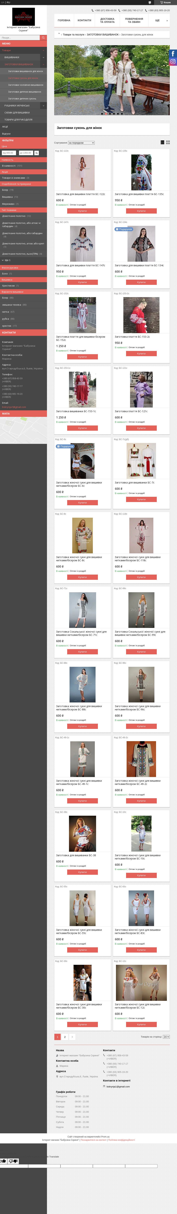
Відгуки (6, 133)
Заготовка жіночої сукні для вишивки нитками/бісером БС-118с (138, 559)
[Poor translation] (13, 1161)
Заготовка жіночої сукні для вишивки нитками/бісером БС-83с (138, 931)
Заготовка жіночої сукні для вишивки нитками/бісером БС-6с (79, 484)
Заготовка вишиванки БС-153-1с (76, 411)
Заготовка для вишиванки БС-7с (134, 482)
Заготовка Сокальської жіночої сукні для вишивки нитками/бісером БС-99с (140, 633)
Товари (6, 50)
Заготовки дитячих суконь (22, 98)
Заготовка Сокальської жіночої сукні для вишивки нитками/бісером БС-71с (81, 633)
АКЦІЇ (5, 126)
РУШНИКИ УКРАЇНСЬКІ (17, 105)
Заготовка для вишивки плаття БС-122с (80, 194)
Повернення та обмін (134, 20)
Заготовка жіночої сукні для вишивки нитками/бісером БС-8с (79, 559)
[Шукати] (43, 37)
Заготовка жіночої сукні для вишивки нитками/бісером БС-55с (79, 931)
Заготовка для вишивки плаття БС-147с (80, 265)
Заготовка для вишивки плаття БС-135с (139, 194)
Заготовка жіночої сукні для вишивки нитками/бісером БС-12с (138, 1006)
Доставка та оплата (107, 20)
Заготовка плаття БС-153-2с (132, 336)
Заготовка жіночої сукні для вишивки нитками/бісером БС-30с (79, 1006)
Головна (64, 20)
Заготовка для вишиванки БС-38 (76, 855)
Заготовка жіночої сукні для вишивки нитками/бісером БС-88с (79, 708)
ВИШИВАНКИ (12, 57)
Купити (82, 210)
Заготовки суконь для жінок (23, 78)
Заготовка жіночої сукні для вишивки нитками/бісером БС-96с (138, 708)
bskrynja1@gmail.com (14, 407)
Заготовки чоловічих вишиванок (25, 84)
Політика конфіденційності (121, 1140)
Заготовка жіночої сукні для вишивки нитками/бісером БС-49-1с (79, 782)
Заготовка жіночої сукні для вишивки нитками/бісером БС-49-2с (138, 782)
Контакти (84, 20)
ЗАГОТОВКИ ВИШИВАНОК (19, 64)
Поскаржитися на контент (93, 1140)
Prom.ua (105, 1136)
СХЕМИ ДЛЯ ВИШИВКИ (17, 112)
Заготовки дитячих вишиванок (24, 91)
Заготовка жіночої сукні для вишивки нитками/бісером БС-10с (138, 857)
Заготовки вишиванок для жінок (25, 71)
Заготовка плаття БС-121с (131, 411)
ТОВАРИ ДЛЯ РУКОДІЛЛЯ (18, 119)
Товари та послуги (73, 34)
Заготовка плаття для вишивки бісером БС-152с (80, 338)
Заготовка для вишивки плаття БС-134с (139, 265)
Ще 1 (7, 260)
